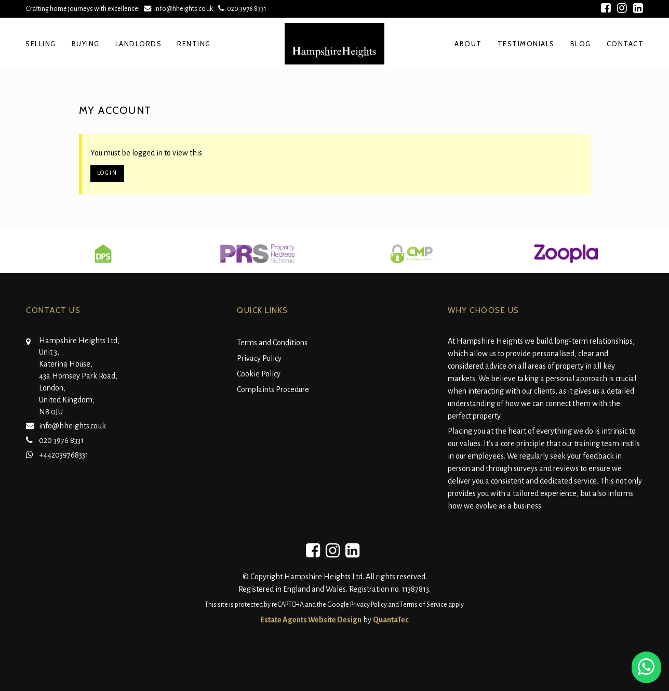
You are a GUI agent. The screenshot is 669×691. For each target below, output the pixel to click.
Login (107, 173)
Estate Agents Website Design (311, 620)
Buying (86, 44)
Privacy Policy (259, 358)
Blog (580, 44)
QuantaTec (391, 620)
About (468, 44)
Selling (40, 44)
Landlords (138, 44)
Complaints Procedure (273, 389)
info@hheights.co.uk (179, 8)
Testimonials (526, 44)
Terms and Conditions (272, 342)
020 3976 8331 (241, 8)
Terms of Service (423, 604)
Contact (625, 44)
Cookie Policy (258, 374)
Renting (194, 44)
